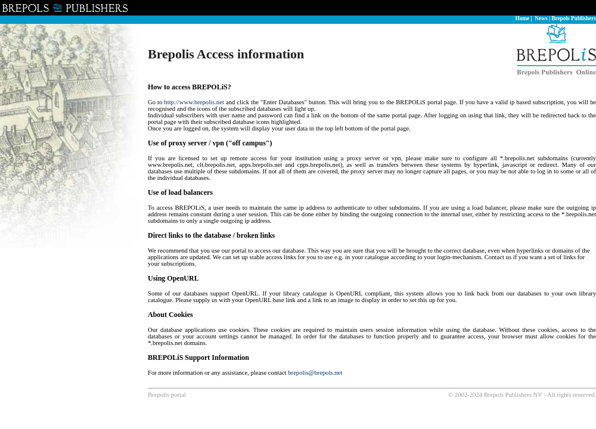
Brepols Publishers (573, 18)
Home (522, 18)
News (541, 18)
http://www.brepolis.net (194, 102)
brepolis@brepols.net (315, 372)
